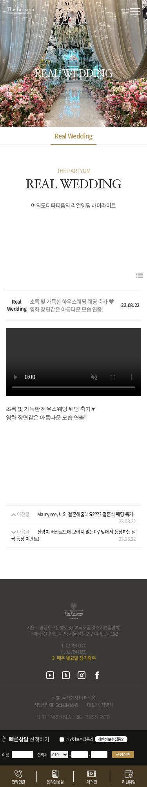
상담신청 (123, 754)
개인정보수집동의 (79, 739)
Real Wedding (73, 135)
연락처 (42, 755)
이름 (5, 755)
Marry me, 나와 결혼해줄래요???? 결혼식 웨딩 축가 (85, 514)
